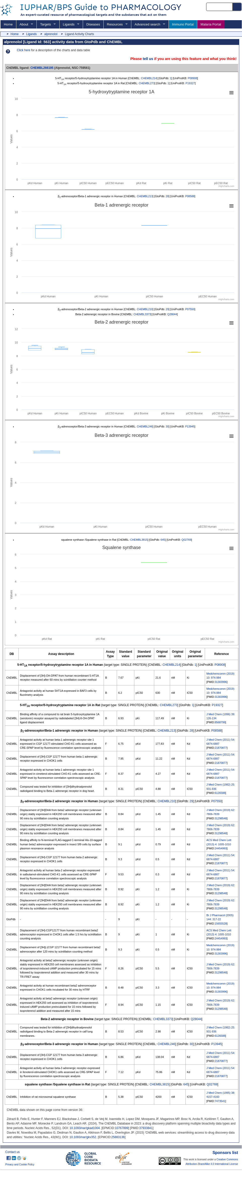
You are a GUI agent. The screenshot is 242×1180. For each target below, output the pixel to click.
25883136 (118, 1137)
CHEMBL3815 (138, 539)
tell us (148, 59)
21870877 (221, 747)
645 (162, 539)
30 (167, 426)
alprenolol (50, 34)
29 (167, 309)
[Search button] (237, 7)
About (24, 24)
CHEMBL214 (149, 78)
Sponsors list (225, 1152)
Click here (23, 50)
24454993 (221, 848)
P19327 (190, 83)
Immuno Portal (183, 24)
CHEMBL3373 (142, 314)
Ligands (68, 24)
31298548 (221, 818)
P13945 (189, 426)
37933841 (145, 1128)
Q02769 (186, 539)
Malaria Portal (210, 24)
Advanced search (147, 24)
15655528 (221, 923)
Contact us (12, 1152)
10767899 (121, 1128)
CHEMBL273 (146, 83)
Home (8, 24)
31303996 (221, 681)
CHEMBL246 (145, 426)
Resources (115, 24)
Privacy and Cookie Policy (19, 1164)
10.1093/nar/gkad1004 (84, 1128)
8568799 (220, 722)
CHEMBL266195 (41, 68)
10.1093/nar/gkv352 (82, 1137)
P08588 (189, 196)
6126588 (220, 792)
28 (167, 196)
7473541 (220, 1101)
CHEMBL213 (145, 196)
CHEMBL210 (145, 309)
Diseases (93, 24)
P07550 (189, 309)
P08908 (192, 78)
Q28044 (172, 314)
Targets (45, 24)
